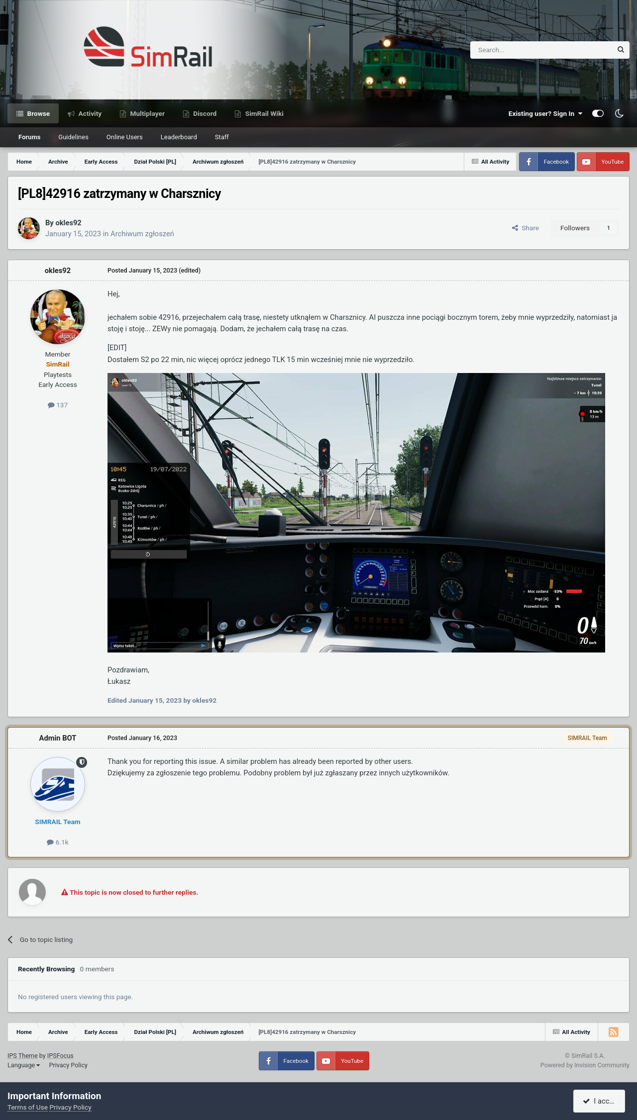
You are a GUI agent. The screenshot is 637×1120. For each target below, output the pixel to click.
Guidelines (73, 137)
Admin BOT (58, 738)
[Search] (516, 50)
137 (58, 405)
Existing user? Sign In (545, 113)
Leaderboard (179, 137)
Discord (204, 113)
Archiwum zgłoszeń (142, 233)
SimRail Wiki (263, 113)
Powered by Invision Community (585, 1065)
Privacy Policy (68, 1065)
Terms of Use (27, 1107)
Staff (222, 137)
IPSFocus (60, 1055)
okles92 (68, 222)
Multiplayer (146, 113)
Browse (37, 113)
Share (525, 228)
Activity (89, 113)
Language (23, 1065)
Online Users (124, 137)
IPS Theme (22, 1055)
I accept (600, 1101)
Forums (29, 137)
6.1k (57, 842)
